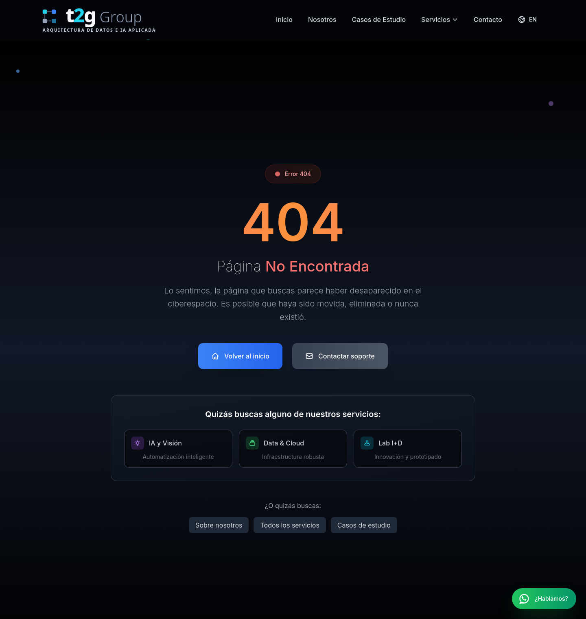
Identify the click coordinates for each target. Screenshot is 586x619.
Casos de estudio (364, 525)
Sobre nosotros (218, 525)
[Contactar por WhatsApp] (544, 598)
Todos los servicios (289, 525)
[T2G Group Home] (110, 20)
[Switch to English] (527, 19)
